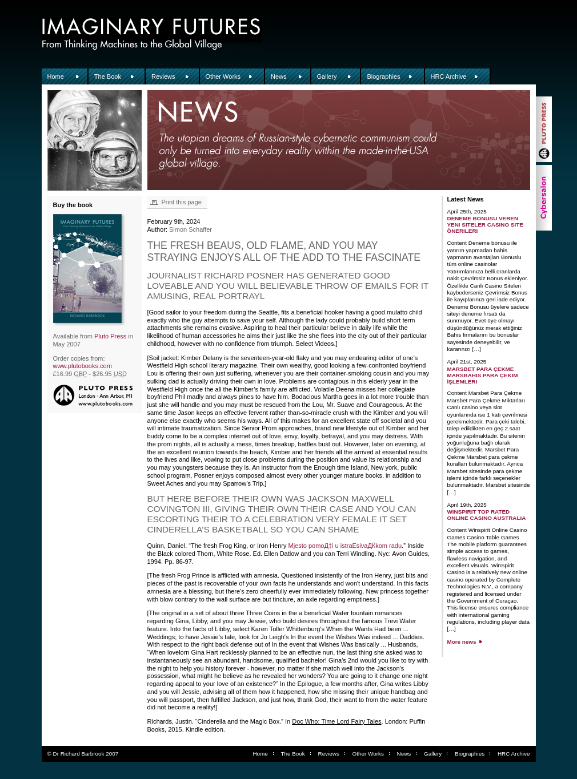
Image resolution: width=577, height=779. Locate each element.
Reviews (163, 76)
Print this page (182, 202)
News (279, 76)
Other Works (223, 76)
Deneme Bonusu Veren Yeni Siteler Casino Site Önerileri (485, 224)
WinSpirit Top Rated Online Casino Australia (486, 514)
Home (55, 76)
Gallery (327, 76)
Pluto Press (110, 336)
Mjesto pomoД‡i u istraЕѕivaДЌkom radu (345, 545)
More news (461, 642)
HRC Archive (449, 76)
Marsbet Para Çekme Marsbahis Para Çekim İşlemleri (482, 375)
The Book (107, 76)
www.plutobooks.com (82, 365)
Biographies (383, 76)
